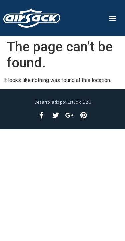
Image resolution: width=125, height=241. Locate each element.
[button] (112, 17)
